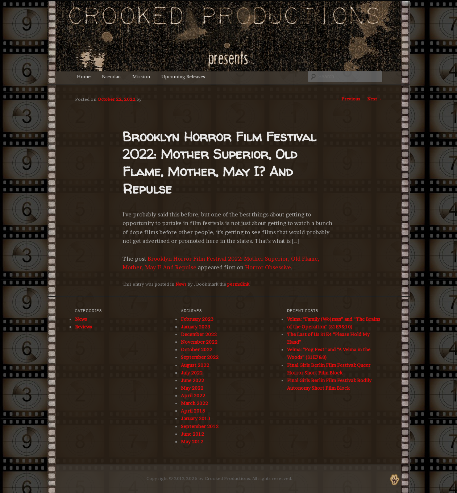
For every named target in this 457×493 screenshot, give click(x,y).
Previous (348, 99)
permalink (238, 284)
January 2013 (195, 418)
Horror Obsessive (268, 267)
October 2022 (196, 349)
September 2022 (200, 357)
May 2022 (192, 388)
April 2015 (193, 411)
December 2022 (199, 334)
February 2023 (197, 319)
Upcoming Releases (183, 76)
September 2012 (200, 426)
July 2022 (192, 373)
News (181, 284)
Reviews (83, 327)
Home (84, 76)
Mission (141, 76)
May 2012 (192, 441)
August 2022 (195, 365)
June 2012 (192, 434)
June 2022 (192, 380)
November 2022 (199, 342)
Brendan (111, 76)
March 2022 (194, 403)
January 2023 (195, 327)
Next (374, 99)
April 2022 (193, 395)
